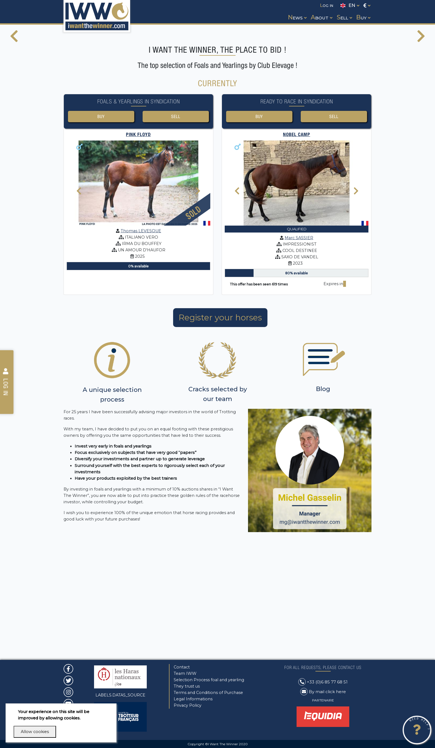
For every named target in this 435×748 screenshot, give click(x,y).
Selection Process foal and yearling (209, 679)
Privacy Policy (187, 705)
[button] (297, 12)
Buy (101, 229)
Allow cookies (35, 731)
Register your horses (220, 431)
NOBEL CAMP (296, 248)
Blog (323, 502)
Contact (182, 667)
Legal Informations (193, 698)
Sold (193, 326)
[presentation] (14, 96)
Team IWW (185, 673)
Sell (176, 229)
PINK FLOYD (138, 248)
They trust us (187, 686)
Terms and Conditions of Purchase (208, 692)
